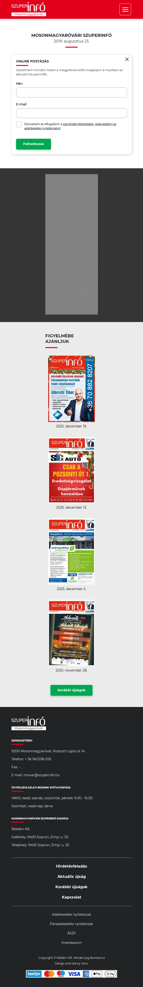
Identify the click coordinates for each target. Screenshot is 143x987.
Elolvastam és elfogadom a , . (70, 126)
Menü (125, 9)
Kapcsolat (71, 897)
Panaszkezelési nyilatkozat (71, 924)
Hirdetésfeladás (71, 866)
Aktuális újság (71, 877)
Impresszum (71, 943)
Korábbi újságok (71, 690)
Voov (84, 963)
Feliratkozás (33, 144)
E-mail (21, 104)
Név (19, 83)
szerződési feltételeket (78, 124)
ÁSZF (71, 933)
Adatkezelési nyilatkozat (71, 914)
